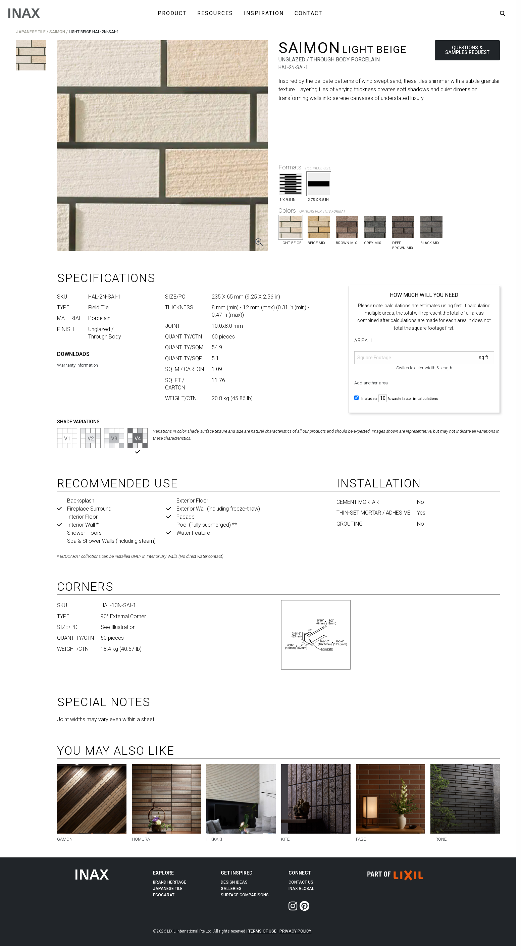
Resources (215, 13)
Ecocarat (163, 895)
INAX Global (301, 888)
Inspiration (264, 13)
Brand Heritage (169, 882)
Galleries (231, 888)
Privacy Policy (295, 931)
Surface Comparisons (245, 895)
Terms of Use (262, 931)
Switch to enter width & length (424, 367)
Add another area (371, 382)
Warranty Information (77, 365)
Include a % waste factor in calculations (396, 398)
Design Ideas (234, 882)
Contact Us (301, 882)
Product (172, 13)
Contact (308, 13)
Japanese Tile (31, 32)
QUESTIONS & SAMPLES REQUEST (467, 50)
